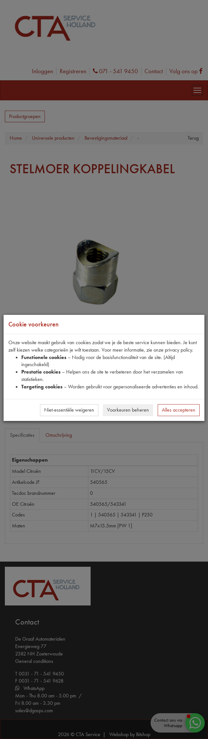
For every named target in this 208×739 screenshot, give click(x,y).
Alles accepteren (178, 409)
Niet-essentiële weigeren (69, 409)
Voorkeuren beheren (128, 409)
